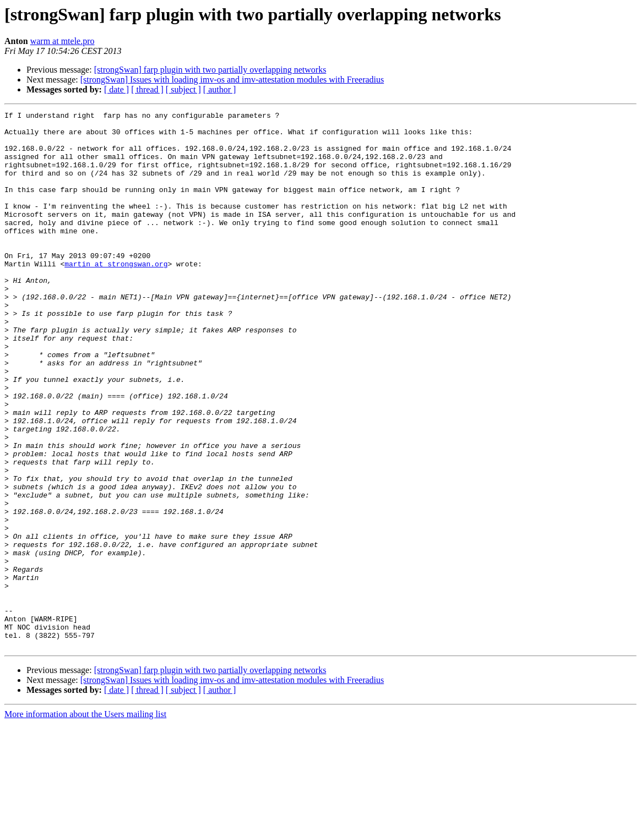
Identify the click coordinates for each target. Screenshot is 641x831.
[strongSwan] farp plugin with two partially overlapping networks (210, 69)
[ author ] (219, 89)
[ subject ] (183, 89)
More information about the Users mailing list (85, 821)
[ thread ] (147, 89)
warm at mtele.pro (62, 41)
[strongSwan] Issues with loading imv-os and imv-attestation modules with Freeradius (232, 79)
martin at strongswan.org (115, 295)
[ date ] (116, 89)
